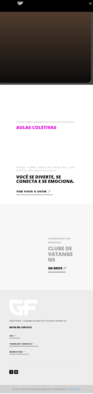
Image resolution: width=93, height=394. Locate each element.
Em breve (55, 269)
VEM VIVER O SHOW (32, 192)
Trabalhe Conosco (21, 344)
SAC (12, 336)
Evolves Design (74, 390)
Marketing (16, 352)
